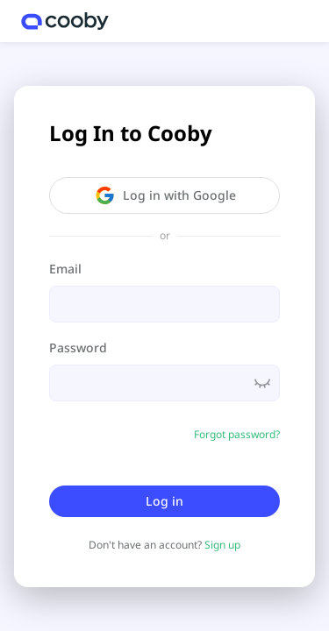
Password (78, 347)
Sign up (222, 544)
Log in (164, 501)
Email (65, 268)
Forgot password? (237, 434)
